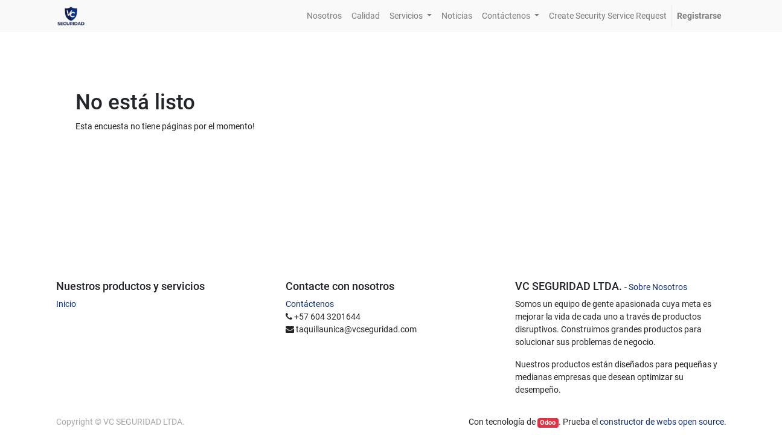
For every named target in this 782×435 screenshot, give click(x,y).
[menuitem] (324, 16)
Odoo (548, 423)
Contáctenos (310, 304)
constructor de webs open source (662, 422)
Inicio (66, 304)
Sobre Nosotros (658, 287)
